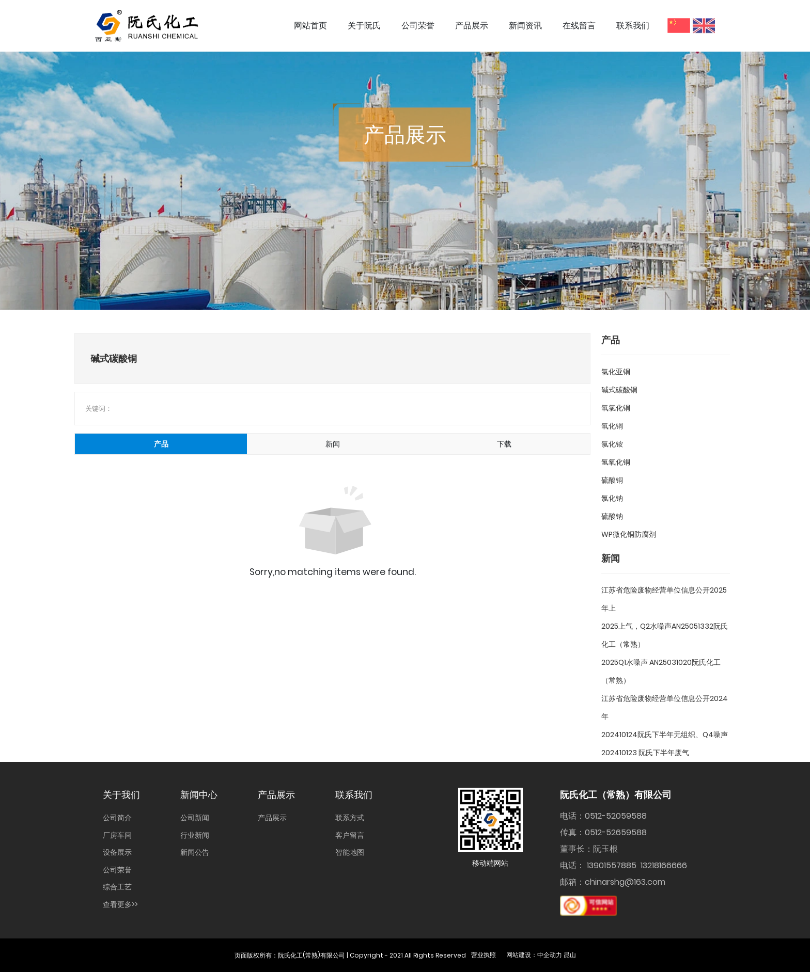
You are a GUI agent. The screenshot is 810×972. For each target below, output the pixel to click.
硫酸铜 (612, 480)
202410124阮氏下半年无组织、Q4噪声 (664, 734)
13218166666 (664, 865)
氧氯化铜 (615, 408)
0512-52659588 (616, 832)
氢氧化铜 (615, 462)
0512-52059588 (616, 816)
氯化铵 (612, 444)
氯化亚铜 (615, 372)
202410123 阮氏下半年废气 (645, 752)
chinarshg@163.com (625, 882)
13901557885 (611, 865)
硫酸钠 (612, 516)
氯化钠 (612, 498)
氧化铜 (612, 426)
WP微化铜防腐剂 (628, 534)
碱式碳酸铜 (619, 390)
